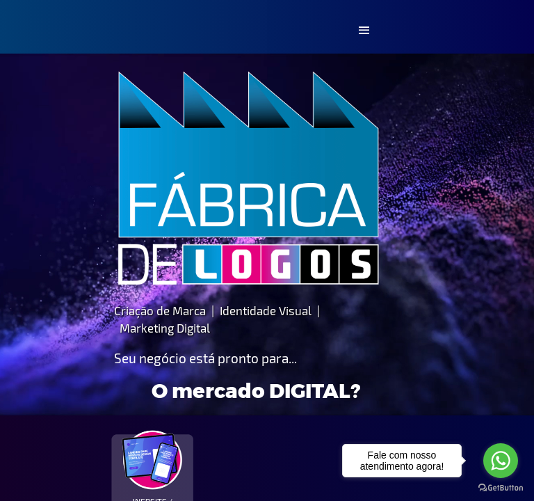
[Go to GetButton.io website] (500, 487)
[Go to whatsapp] (500, 460)
